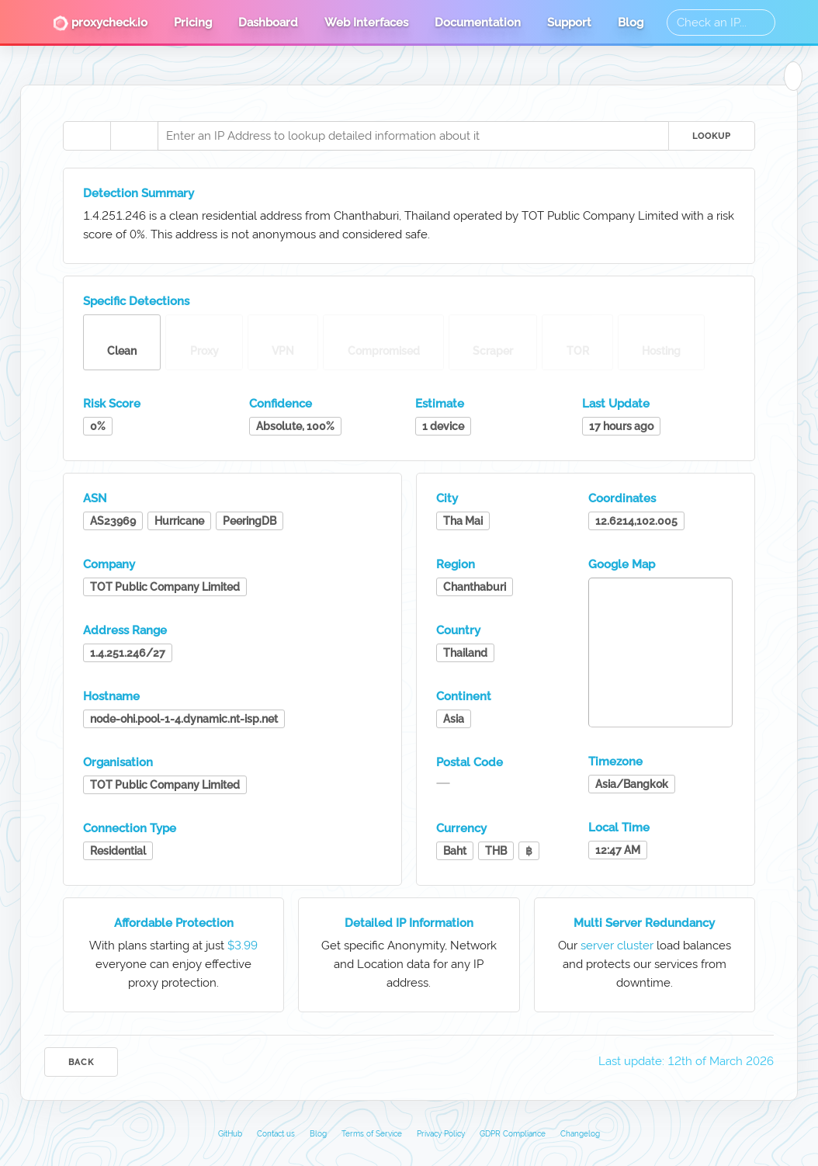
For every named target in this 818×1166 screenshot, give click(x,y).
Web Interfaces (366, 22)
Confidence (280, 404)
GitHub (230, 1134)
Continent (463, 696)
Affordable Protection (174, 923)
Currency (461, 828)
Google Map (621, 564)
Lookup (711, 136)
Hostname (111, 696)
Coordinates (622, 498)
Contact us (276, 1134)
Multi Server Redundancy (644, 923)
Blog (630, 22)
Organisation (118, 762)
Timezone (615, 762)
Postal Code (469, 762)
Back (81, 1062)
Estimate (439, 404)
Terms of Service (371, 1134)
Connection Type (129, 828)
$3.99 (242, 946)
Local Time (619, 828)
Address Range (125, 630)
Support (569, 22)
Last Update (616, 404)
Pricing (193, 22)
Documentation (478, 22)
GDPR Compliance (513, 1134)
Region (455, 564)
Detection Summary (138, 193)
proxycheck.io (100, 23)
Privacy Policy (441, 1134)
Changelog (580, 1134)
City (447, 498)
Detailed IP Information (409, 923)
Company (109, 564)
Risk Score (111, 404)
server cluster (617, 946)
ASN (95, 498)
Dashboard (268, 22)
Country (458, 630)
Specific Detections (136, 301)
